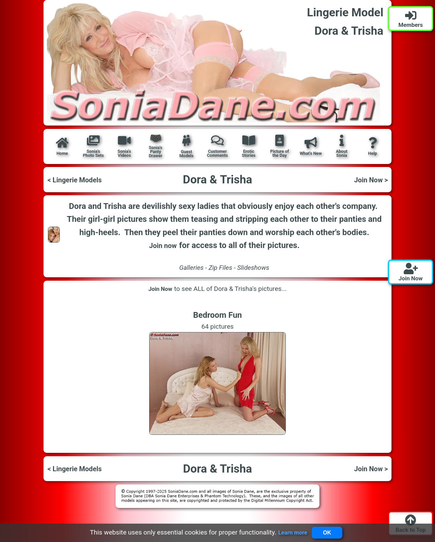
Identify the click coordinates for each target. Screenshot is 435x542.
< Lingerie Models (79, 179)
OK (329, 531)
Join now (163, 245)
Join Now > (368, 179)
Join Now (160, 289)
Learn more (289, 532)
